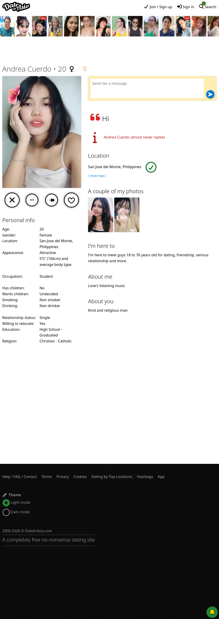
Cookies (80, 476)
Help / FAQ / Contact (19, 476)
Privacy (63, 476)
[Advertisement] (109, 51)
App (161, 476)
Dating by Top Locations (112, 476)
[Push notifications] (212, 612)
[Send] (210, 94)
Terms (47, 476)
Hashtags (145, 476)
